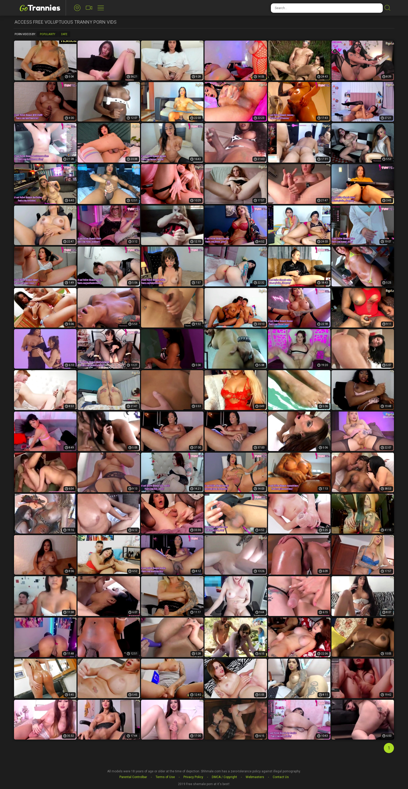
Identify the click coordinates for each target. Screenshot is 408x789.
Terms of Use (165, 777)
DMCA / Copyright (224, 777)
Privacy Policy (193, 777)
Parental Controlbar (133, 777)
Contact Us (281, 777)
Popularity (47, 34)
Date (64, 34)
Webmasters (255, 777)
